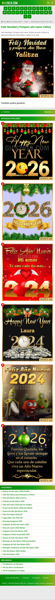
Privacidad (36, 578)
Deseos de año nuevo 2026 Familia (16, 491)
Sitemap (46, 578)
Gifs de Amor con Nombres (13, 567)
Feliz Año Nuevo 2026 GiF (12, 515)
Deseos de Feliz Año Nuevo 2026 (15, 538)
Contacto (25, 578)
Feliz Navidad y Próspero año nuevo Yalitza (26, 27)
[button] (5, 8)
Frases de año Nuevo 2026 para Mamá (17, 508)
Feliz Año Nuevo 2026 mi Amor (14, 498)
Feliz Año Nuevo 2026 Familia (14, 551)
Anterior (6, 112)
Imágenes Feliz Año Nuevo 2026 (15, 531)
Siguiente (48, 112)
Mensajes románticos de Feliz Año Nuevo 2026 (21, 548)
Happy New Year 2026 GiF (13, 518)
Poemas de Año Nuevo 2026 (14, 501)
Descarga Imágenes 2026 (12, 521)
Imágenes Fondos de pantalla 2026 (16, 534)
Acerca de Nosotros (12, 578)
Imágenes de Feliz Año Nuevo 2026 (16, 544)
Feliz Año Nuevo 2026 (11, 554)
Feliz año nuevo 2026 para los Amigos (17, 505)
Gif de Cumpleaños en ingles (14, 571)
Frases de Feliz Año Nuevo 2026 (15, 511)
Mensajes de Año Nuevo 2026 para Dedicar (19, 541)
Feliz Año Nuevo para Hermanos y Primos (19, 495)
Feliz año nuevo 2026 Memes (14, 528)
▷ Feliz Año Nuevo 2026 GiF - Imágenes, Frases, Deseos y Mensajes (30, 583)
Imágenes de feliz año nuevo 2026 (16, 524)
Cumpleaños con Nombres (13, 564)
